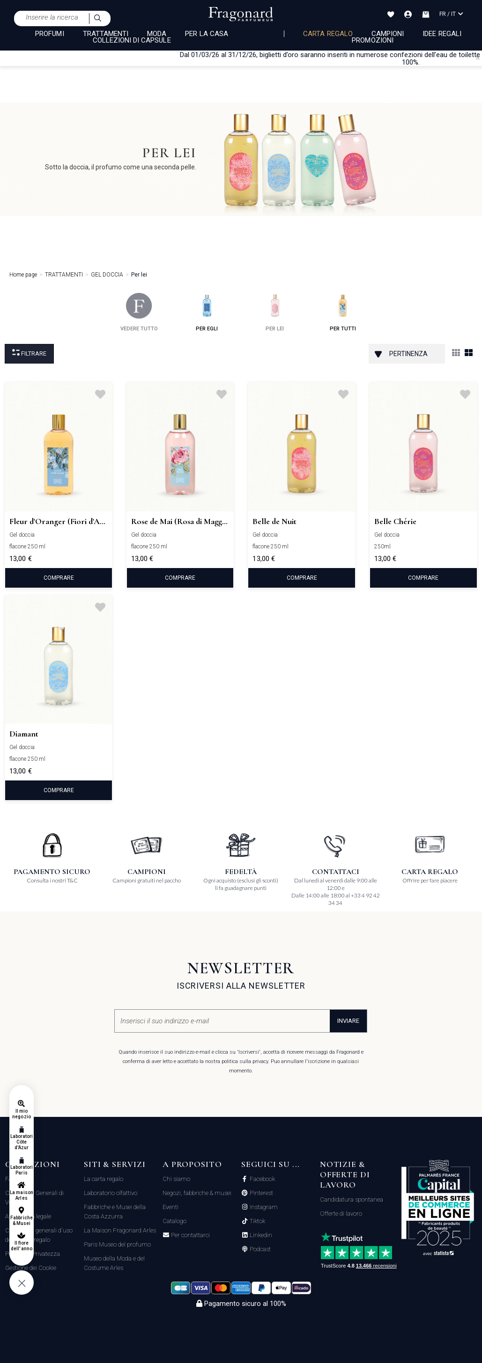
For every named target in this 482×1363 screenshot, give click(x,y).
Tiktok (256, 1221)
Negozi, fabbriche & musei (197, 1192)
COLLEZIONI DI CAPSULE (132, 40)
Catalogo (174, 1221)
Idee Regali (442, 33)
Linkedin (260, 1235)
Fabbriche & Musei (21, 1220)
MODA (156, 33)
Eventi (170, 1206)
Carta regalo (328, 33)
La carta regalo (103, 1178)
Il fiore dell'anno (21, 1245)
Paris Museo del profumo (117, 1244)
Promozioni (372, 40)
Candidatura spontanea (351, 1199)
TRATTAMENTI (106, 33)
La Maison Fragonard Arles (120, 1230)
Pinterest (260, 1193)
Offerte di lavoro (341, 1213)
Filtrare (29, 353)
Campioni (387, 33)
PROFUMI (49, 33)
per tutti (343, 312)
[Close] (478, 58)
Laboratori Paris (21, 1170)
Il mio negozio (21, 1113)
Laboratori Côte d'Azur (21, 1142)
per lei (275, 312)
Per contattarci (190, 1235)
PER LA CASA (206, 33)
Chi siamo (176, 1178)
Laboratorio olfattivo (110, 1192)
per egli (207, 312)
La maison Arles (21, 1195)
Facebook (261, 1179)
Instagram (263, 1207)
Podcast (259, 1249)
